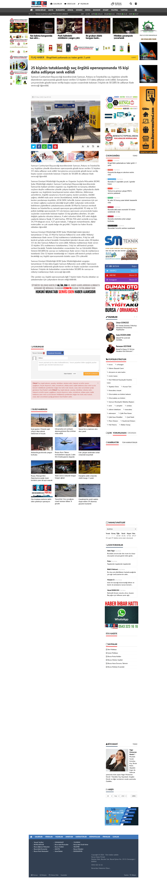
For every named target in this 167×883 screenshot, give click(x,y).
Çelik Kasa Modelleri (114, 417)
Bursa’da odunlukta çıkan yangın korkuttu (119, 220)
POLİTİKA (114, 10)
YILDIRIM (76, 842)
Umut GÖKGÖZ (122, 323)
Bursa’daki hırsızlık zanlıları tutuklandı (121, 228)
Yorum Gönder (38, 353)
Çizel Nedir (129, 417)
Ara (133, 796)
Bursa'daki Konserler (40, 849)
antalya (128, 406)
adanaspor (111, 413)
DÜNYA (87, 10)
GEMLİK (110, 170)
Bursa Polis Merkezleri (41, 851)
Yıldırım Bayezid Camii (115, 368)
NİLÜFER (110, 207)
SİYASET (105, 10)
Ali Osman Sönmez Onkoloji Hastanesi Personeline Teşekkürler (126, 328)
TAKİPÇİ (112, 271)
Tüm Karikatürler (129, 442)
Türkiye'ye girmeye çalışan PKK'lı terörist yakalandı (51, 14)
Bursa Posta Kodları (114, 656)
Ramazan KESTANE (123, 346)
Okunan (132, 433)
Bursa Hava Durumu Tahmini (118, 663)
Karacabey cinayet (114, 390)
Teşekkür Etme (113, 387)
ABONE (112, 275)
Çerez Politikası (113, 653)
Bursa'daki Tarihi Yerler (80, 844)
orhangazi (119, 364)
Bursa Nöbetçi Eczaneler (116, 667)
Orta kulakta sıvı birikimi (116, 398)
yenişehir (118, 406)
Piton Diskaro (112, 421)
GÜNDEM (79, 10)
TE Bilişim (133, 875)
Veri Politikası (112, 649)
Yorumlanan (119, 433)
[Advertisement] (65, 318)
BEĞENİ (113, 266)
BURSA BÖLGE (40, 10)
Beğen (134, 266)
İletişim (43, 875)
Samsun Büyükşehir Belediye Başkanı (120, 402)
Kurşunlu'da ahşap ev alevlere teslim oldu (121, 174)
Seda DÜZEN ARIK (123, 335)
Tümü (135, 156)
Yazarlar (111, 317)
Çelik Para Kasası (125, 413)
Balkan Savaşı (124, 425)
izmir (109, 406)
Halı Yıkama (112, 425)
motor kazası (112, 376)
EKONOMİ (96, 10)
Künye (34, 875)
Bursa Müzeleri (78, 849)
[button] (121, 529)
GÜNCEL (70, 10)
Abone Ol (133, 275)
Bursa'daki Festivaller (61, 844)
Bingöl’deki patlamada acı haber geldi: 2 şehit (68, 57)
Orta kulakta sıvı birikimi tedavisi (119, 394)
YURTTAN (124, 10)
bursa (110, 364)
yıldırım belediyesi (114, 409)
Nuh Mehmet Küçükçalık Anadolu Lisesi (119, 381)
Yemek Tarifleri (39, 842)
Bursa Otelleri (59, 847)
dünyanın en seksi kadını (116, 372)
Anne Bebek (59, 851)
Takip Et (134, 271)
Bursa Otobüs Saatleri (115, 660)
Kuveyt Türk (126, 387)
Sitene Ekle (53, 875)
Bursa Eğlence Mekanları (42, 847)
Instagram (113, 280)
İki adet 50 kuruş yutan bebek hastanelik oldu (122, 201)
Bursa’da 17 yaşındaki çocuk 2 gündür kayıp (121, 183)
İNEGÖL (110, 197)
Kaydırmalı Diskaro (128, 421)
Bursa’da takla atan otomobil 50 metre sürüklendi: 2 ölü (121, 211)
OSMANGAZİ (112, 179)
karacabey (127, 409)
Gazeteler (64, 875)
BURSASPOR (60, 10)
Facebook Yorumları (55, 353)
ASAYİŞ (50, 10)
